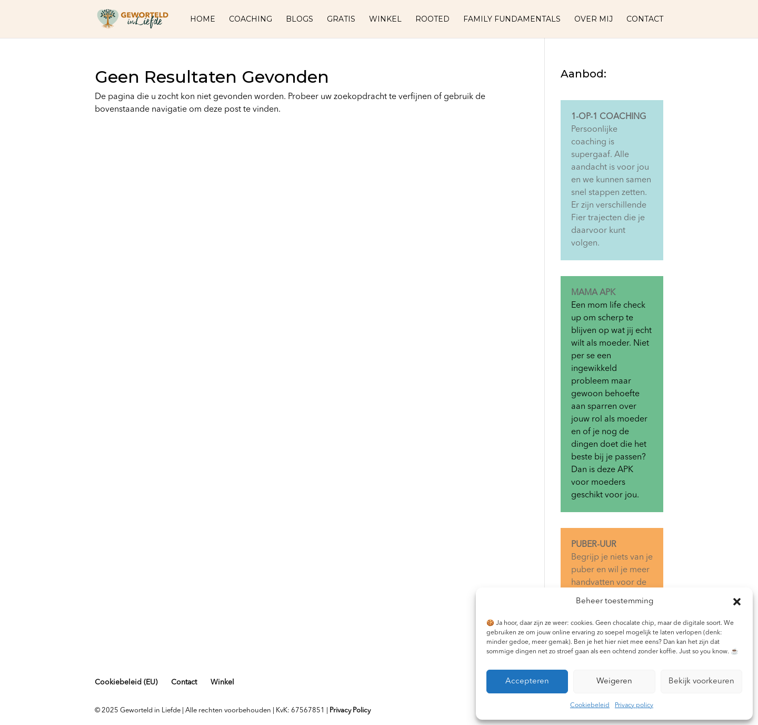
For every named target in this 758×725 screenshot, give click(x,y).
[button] (737, 601)
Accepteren (527, 681)
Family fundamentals (512, 19)
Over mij (593, 19)
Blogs (299, 19)
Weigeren (614, 681)
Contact (644, 19)
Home (202, 19)
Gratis (341, 19)
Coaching (250, 19)
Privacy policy (634, 705)
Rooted (432, 19)
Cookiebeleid (590, 705)
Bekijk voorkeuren (701, 681)
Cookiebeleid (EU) (126, 682)
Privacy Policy (350, 710)
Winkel (385, 19)
